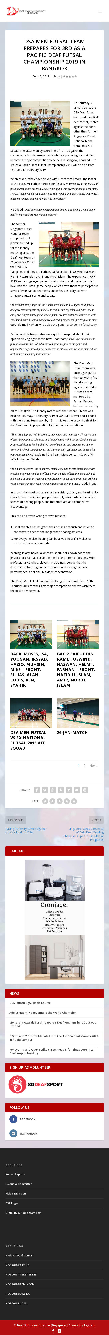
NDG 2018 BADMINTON (19, 1284)
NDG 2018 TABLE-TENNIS (21, 1274)
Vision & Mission (15, 1193)
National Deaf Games (18, 1255)
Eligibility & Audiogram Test (23, 1213)
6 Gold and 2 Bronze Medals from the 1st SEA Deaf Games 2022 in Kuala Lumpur (53, 1038)
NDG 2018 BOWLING (17, 1294)
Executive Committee (18, 1184)
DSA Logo (11, 1203)
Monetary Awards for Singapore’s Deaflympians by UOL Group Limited (52, 1024)
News (56, 76)
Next (93, 765)
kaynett (89, 1325)
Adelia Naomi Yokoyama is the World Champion (43, 1013)
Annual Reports (15, 1174)
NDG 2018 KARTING (17, 1265)
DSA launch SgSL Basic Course (30, 1003)
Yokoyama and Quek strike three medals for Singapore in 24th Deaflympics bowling (53, 1051)
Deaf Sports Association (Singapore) (41, 1325)
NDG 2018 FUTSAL (16, 1303)
